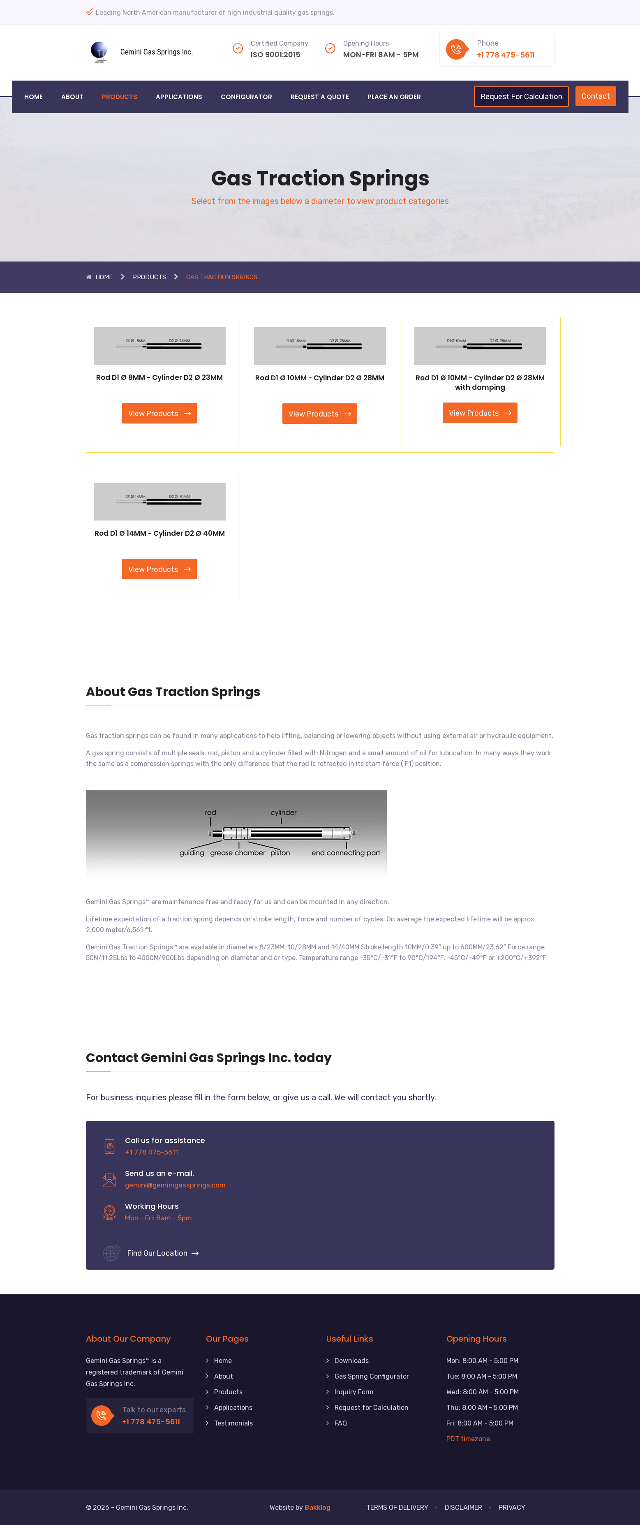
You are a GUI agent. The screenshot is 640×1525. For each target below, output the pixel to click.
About (72, 97)
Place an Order (394, 97)
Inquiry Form (354, 1392)
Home (33, 97)
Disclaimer (463, 1507)
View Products (159, 413)
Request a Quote (320, 97)
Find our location (163, 1253)
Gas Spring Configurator (372, 1376)
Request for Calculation (372, 1408)
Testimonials (233, 1423)
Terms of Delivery (397, 1507)
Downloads (352, 1361)
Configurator (246, 97)
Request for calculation (521, 96)
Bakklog (317, 1507)
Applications (179, 97)
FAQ (341, 1423)
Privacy (512, 1507)
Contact (596, 96)
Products (119, 97)
